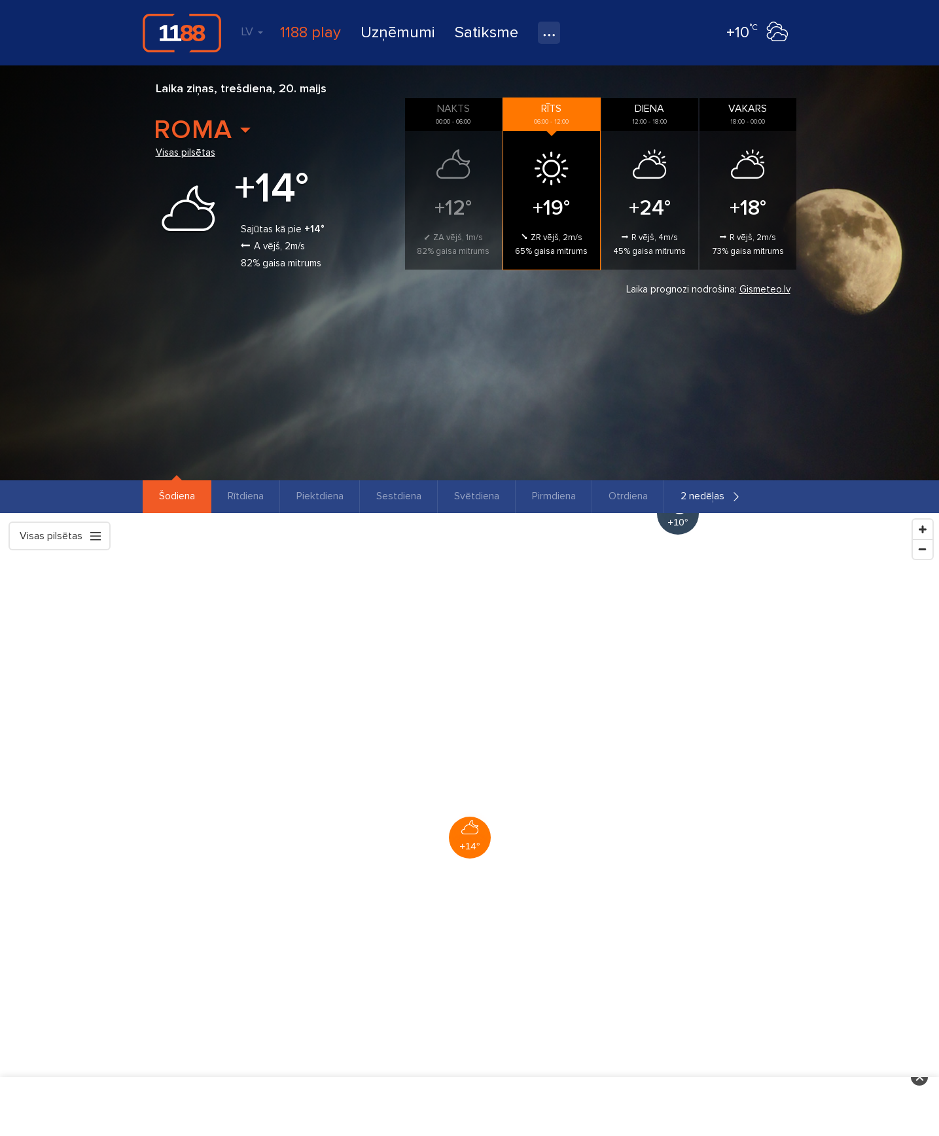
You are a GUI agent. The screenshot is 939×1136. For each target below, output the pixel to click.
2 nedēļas (702, 496)
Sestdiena (398, 496)
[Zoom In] (922, 529)
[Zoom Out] (922, 549)
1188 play (310, 32)
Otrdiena (628, 496)
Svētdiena (476, 496)
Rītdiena (246, 496)
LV (252, 31)
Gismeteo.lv (764, 289)
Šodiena (177, 496)
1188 (182, 32)
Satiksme (486, 32)
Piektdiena (320, 496)
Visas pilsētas (185, 152)
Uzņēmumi (398, 32)
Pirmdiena (554, 496)
